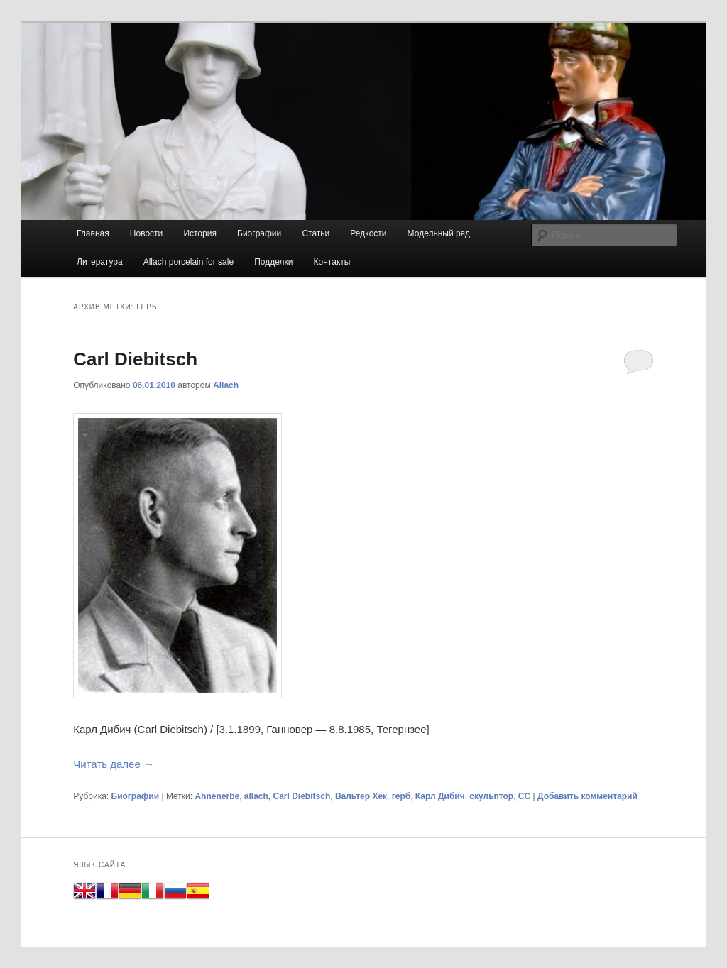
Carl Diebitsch (135, 359)
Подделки (273, 262)
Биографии (259, 233)
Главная (93, 233)
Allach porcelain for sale (188, 262)
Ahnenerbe (217, 796)
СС (524, 796)
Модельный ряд (439, 233)
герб (401, 796)
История (200, 233)
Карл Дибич (440, 796)
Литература (100, 262)
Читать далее (113, 764)
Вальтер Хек (361, 796)
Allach (226, 385)
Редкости (368, 233)
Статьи (315, 233)
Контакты (332, 262)
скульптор (491, 796)
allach (256, 796)
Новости (146, 233)
